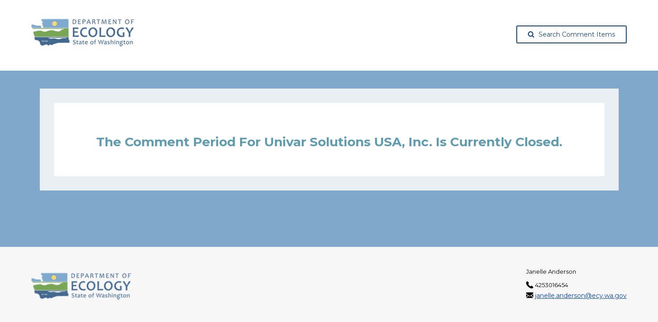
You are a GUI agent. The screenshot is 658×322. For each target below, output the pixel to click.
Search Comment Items (571, 34)
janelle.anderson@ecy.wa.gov (581, 296)
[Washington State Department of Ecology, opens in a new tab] (83, 33)
